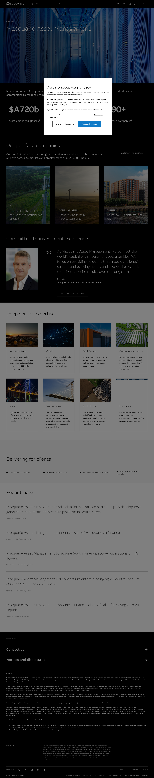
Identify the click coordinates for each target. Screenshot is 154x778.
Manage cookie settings (64, 124)
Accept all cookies (89, 124)
